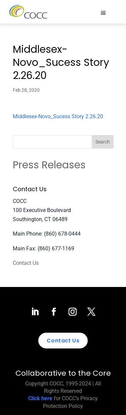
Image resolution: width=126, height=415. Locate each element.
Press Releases (49, 165)
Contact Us (26, 263)
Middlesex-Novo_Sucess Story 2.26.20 (58, 116)
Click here (40, 398)
